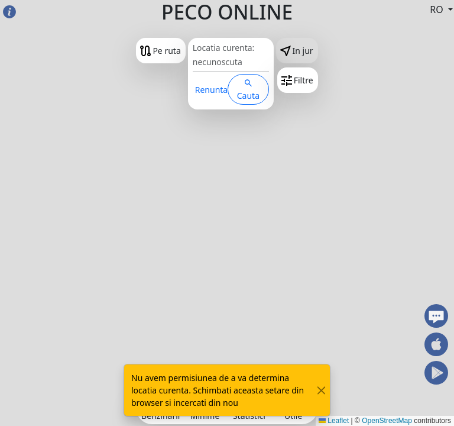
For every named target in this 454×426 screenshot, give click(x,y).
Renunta (211, 89)
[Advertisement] (227, 316)
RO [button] (438, 9)
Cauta (248, 90)
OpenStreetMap (387, 421)
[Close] (321, 390)
